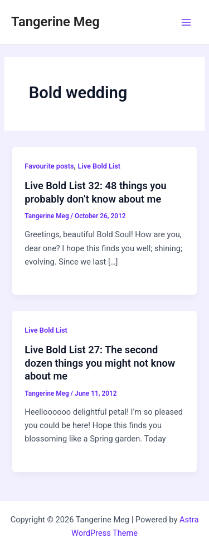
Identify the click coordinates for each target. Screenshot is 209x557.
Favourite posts (49, 166)
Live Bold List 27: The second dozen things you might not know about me (100, 363)
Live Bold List (99, 166)
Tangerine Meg (55, 22)
